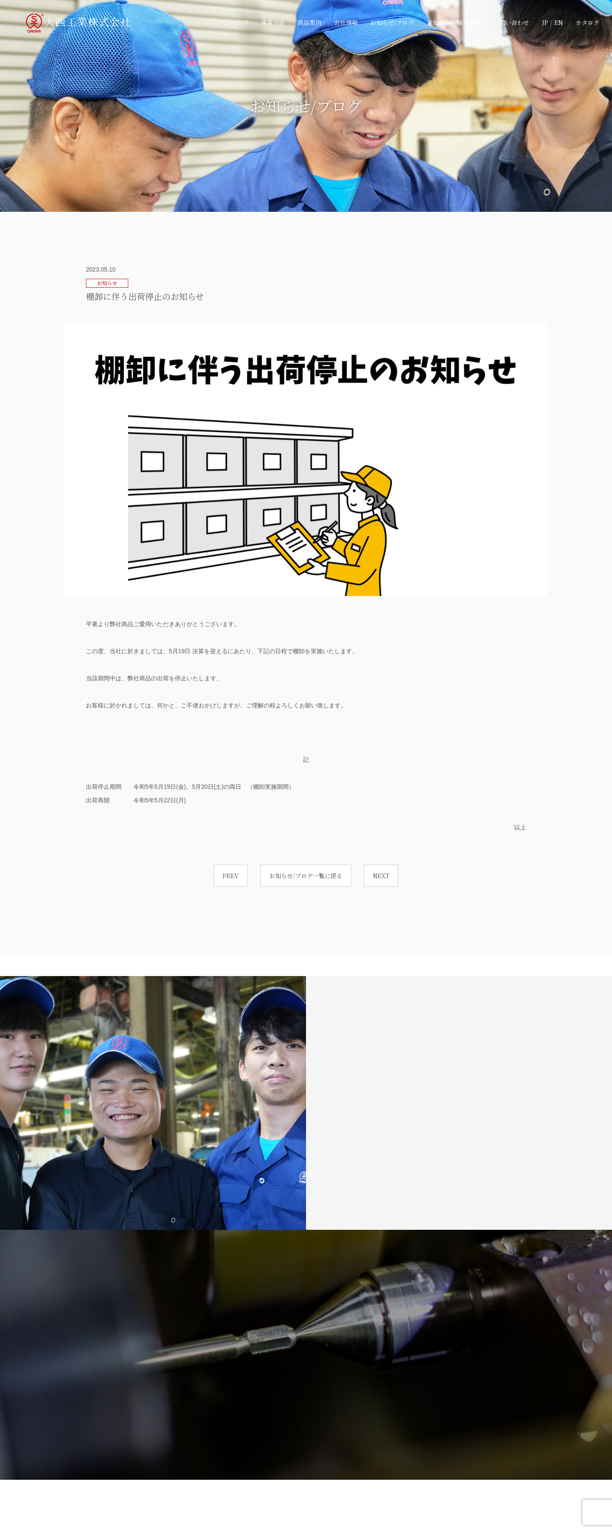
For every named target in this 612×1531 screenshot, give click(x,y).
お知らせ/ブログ (392, 22)
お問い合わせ (511, 22)
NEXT (381, 875)
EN (558, 22)
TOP (242, 22)
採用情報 (469, 22)
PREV (231, 875)
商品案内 (309, 22)
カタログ (587, 22)
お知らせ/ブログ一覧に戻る (305, 875)
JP (545, 22)
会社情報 (346, 22)
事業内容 (273, 22)
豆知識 (435, 22)
